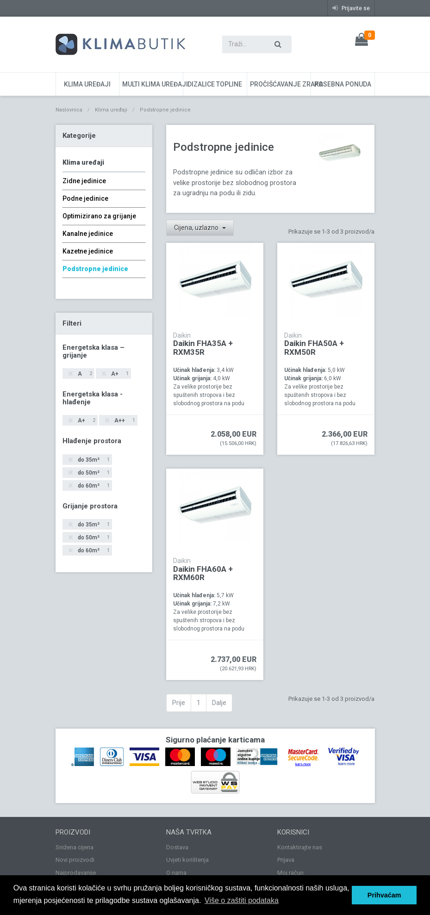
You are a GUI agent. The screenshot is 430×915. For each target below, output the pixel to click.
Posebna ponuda (342, 84)
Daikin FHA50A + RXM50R (314, 348)
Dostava (177, 847)
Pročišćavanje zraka (280, 84)
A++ (124, 421)
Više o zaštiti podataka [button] (242, 900)
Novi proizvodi (75, 859)
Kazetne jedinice (87, 251)
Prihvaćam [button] (384, 895)
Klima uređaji (87, 84)
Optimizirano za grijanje (99, 216)
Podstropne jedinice (95, 268)
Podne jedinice (85, 198)
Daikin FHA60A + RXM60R (203, 573)
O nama (176, 872)
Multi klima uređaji (152, 84)
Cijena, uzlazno (197, 227)
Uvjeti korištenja (187, 859)
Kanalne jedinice (87, 233)
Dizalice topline (214, 84)
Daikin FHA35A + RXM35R (203, 348)
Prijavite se (351, 8)
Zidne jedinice (84, 181)
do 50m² (93, 473)
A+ (119, 374)
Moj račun (290, 872)
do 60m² (93, 486)
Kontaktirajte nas (299, 847)
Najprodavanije (76, 872)
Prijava (285, 859)
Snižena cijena (74, 847)
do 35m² (93, 460)
